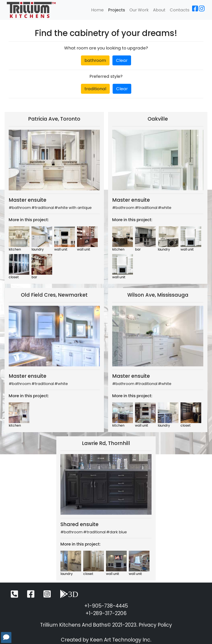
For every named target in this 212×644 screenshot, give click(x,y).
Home (97, 10)
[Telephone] (14, 596)
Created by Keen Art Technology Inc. (106, 639)
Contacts (179, 10)
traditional (95, 89)
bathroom (95, 60)
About (159, 10)
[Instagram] (202, 9)
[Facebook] (195, 9)
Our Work (139, 10)
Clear (122, 60)
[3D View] (69, 596)
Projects (116, 10)
